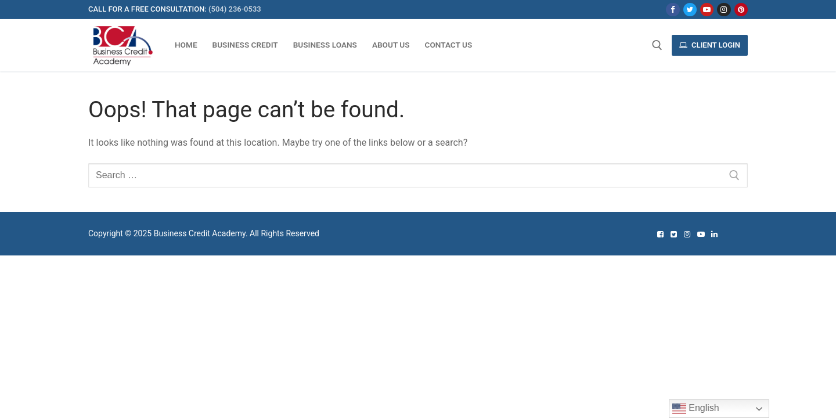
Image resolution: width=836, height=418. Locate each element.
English (695, 409)
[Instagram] (723, 9)
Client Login (709, 45)
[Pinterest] (741, 9)
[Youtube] (707, 9)
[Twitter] (690, 9)
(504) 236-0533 (234, 9)
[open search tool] (657, 45)
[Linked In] (714, 234)
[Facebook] (672, 9)
